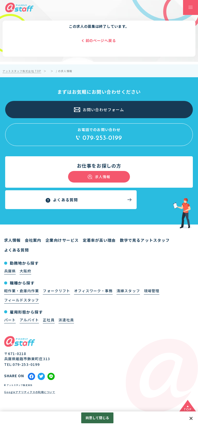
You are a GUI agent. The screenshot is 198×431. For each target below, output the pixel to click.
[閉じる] (191, 419)
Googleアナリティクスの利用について (29, 392)
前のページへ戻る (101, 40)
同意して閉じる (97, 419)
